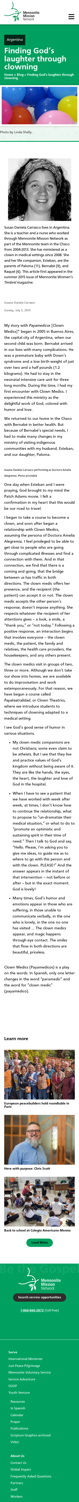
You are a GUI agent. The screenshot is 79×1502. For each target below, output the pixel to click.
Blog (20, 75)
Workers (17, 1496)
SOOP (12, 1386)
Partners (17, 1483)
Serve (12, 1352)
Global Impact (21, 1469)
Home (8, 75)
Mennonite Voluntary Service (29, 1372)
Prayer (15, 1422)
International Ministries (25, 1359)
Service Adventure (21, 1379)
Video (15, 1442)
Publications (19, 1428)
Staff (14, 1490)
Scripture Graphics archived (31, 1435)
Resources (18, 1402)
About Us (17, 1456)
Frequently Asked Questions (31, 1476)
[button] (39, 1243)
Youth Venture (19, 1393)
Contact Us (18, 1463)
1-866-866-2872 (32, 1310)
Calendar (17, 1415)
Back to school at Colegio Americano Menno (37, 1230)
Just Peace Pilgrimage (24, 1366)
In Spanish (18, 1408)
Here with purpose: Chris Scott (27, 1168)
